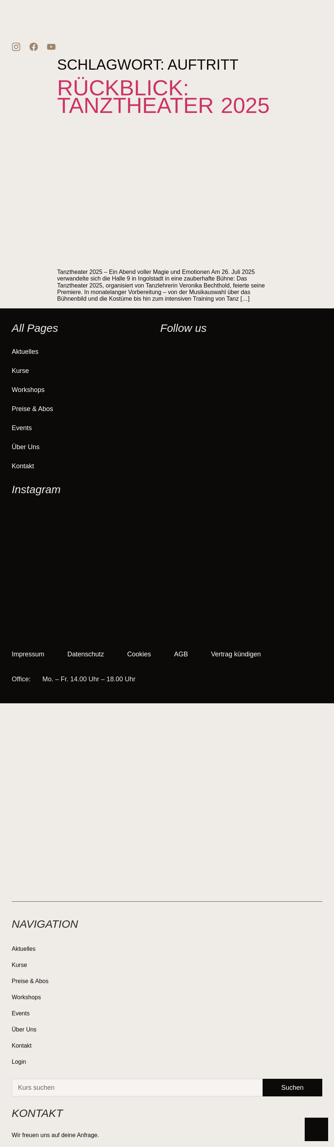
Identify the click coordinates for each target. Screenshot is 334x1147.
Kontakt (23, 466)
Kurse (20, 370)
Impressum (28, 654)
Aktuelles (25, 351)
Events (22, 428)
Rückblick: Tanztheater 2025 (163, 97)
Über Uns (26, 447)
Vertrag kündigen (237, 654)
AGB (182, 654)
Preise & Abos (32, 409)
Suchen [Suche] (292, 1087)
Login (19, 1062)
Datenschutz (86, 654)
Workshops (28, 389)
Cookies (140, 654)
